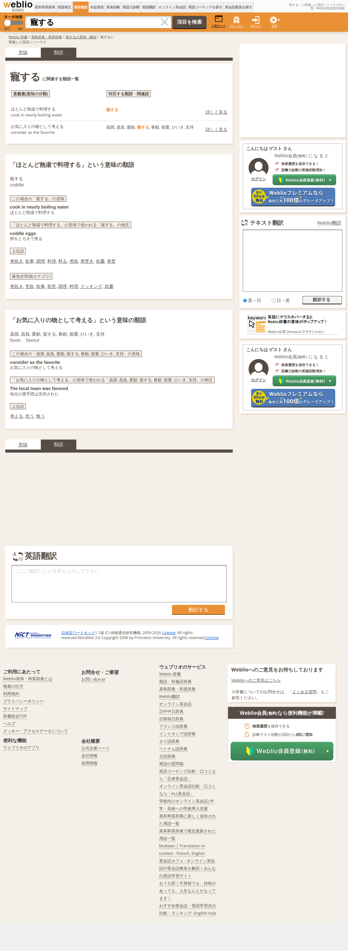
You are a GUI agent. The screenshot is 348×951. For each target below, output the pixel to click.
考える (16, 416)
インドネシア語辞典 (177, 734)
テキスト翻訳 (267, 222)
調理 (40, 261)
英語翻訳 (149, 7)
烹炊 (29, 286)
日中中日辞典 (171, 711)
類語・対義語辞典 (175, 681)
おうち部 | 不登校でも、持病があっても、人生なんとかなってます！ (187, 890)
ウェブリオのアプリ (21, 747)
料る (62, 261)
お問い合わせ (93, 679)
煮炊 (73, 261)
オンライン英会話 (172, 7)
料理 (51, 261)
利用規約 (11, 693)
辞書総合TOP (15, 716)
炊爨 (100, 261)
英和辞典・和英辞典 (46, 37)
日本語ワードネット (78, 632)
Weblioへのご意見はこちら (256, 680)
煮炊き (16, 261)
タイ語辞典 (169, 741)
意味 (23, 52)
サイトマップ (15, 708)
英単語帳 (113, 7)
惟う (40, 416)
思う (29, 416)
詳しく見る (216, 112)
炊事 (29, 261)
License (168, 632)
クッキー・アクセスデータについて (35, 731)
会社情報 (89, 755)
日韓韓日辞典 (171, 719)
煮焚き (86, 261)
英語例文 (64, 7)
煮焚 (111, 261)
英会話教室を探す (238, 7)
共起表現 (97, 7)
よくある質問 (304, 691)
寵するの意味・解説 (81, 37)
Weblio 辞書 (18, 37)
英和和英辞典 (45, 7)
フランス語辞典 (173, 726)
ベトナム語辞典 (173, 748)
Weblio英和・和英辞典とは (28, 678)
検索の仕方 (13, 686)
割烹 (51, 286)
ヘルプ (9, 723)
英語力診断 (131, 7)
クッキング (91, 286)
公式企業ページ (95, 748)
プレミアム (236, 26)
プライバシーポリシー (23, 701)
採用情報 (89, 763)
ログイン (255, 26)
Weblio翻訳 (329, 222)
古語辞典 (167, 756)
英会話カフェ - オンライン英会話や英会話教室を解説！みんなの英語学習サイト (187, 868)
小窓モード (219, 21)
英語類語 (81, 7)
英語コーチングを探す (205, 7)
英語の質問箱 (171, 763)
